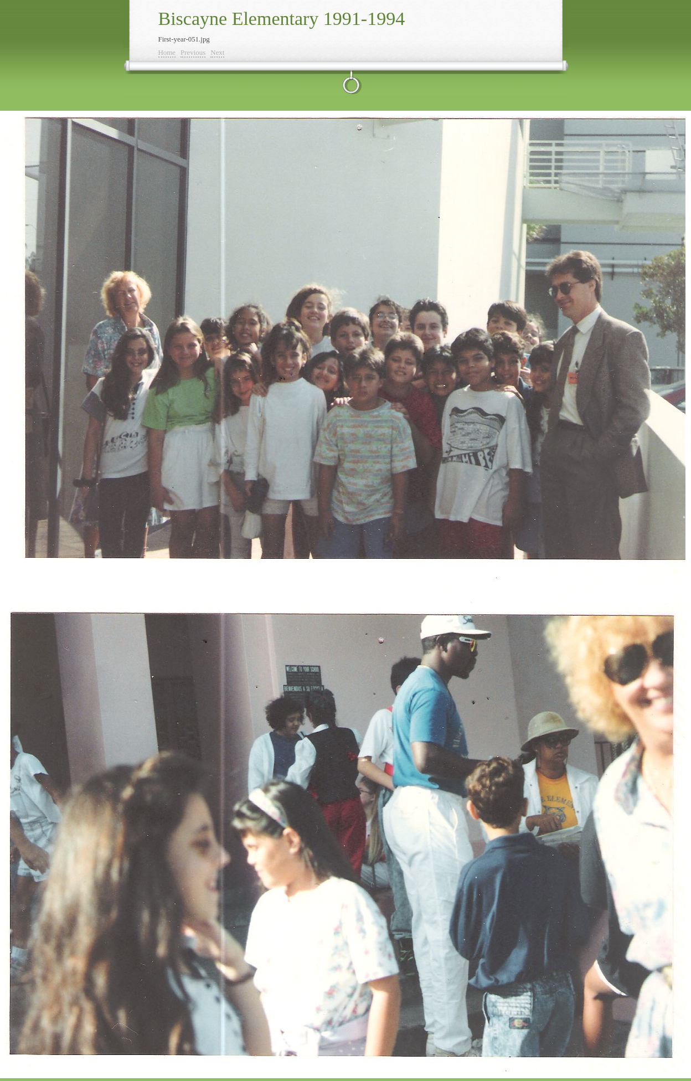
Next (217, 52)
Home (167, 52)
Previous (193, 52)
